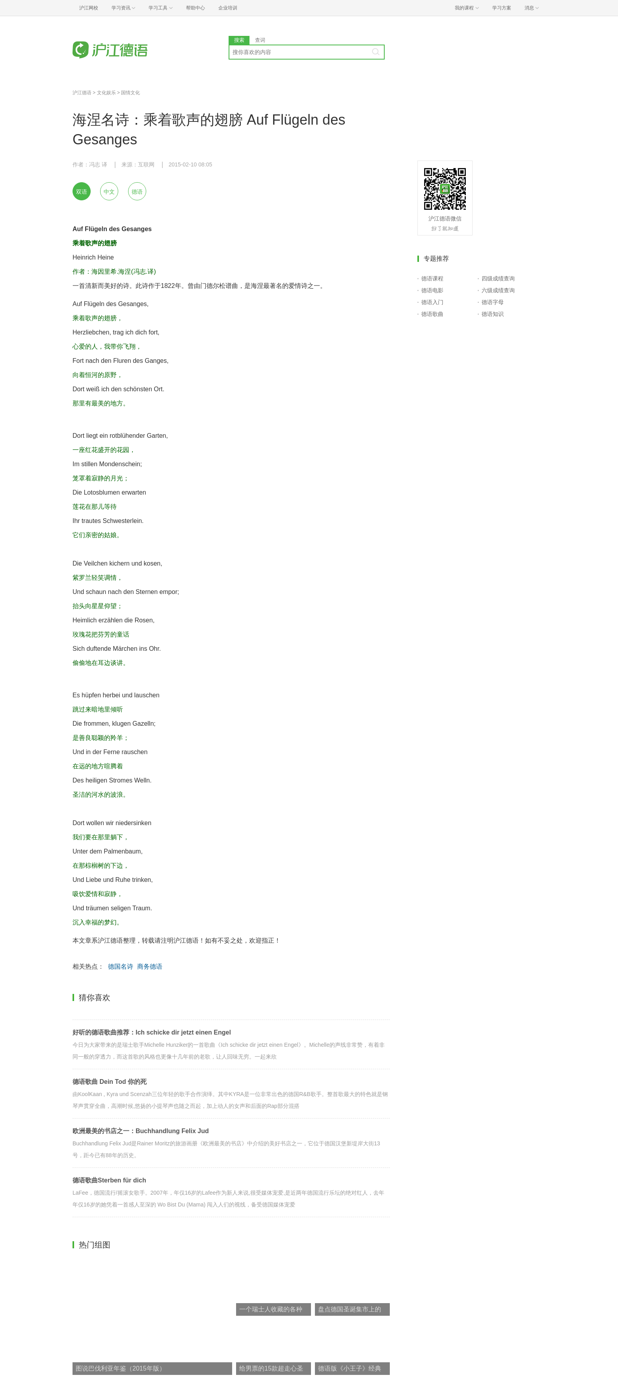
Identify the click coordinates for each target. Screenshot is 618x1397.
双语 (81, 192)
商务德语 (149, 966)
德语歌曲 (432, 314)
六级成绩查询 (498, 290)
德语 (137, 192)
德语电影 (432, 290)
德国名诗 (120, 966)
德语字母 (493, 302)
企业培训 (227, 8)
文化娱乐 (106, 92)
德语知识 (493, 314)
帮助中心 (195, 8)
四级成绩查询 (498, 278)
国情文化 (130, 92)
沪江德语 (82, 92)
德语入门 (432, 302)
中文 (109, 192)
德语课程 (432, 278)
